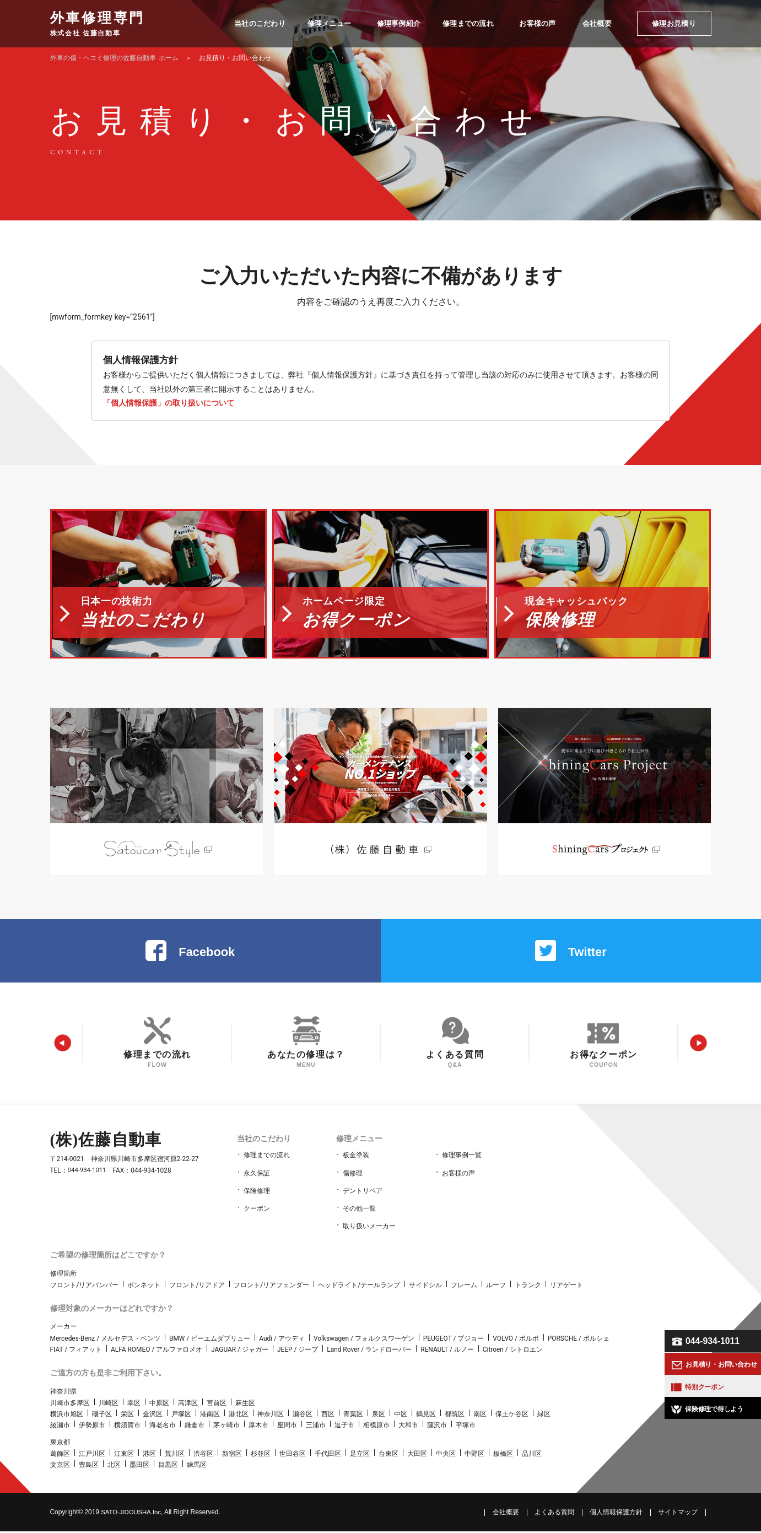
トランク (528, 1287)
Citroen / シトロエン (513, 1351)
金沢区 (153, 1415)
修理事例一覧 (462, 1164)
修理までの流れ (267, 1164)
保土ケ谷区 (511, 1415)
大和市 (408, 1427)
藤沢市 (437, 1427)
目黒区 (168, 1467)
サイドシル (425, 1287)
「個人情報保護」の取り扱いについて (168, 402)
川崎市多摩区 (70, 1404)
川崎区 (108, 1404)
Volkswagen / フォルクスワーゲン (364, 1340)
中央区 (446, 1455)
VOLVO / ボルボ (516, 1340)
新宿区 (232, 1455)
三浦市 (316, 1427)
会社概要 (506, 1514)
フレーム (464, 1287)
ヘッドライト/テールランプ (359, 1287)
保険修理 (257, 1196)
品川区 (532, 1455)
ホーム (114, 58)
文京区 (60, 1467)
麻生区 (245, 1404)
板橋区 (503, 1455)
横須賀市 (127, 1427)
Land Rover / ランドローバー (369, 1351)
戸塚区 (181, 1415)
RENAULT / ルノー (447, 1351)
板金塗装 (356, 1164)
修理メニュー (357, 1147)
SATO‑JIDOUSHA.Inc (132, 1514)
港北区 (239, 1415)
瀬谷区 (302, 1415)
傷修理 (353, 1180)
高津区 (188, 1404)
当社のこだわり (262, 1147)
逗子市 (344, 1427)
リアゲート (566, 1287)
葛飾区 (60, 1455)
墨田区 (139, 1467)
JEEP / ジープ (297, 1351)
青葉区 (353, 1415)
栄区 (127, 1415)
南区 (480, 1415)
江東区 (124, 1455)
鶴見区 (426, 1415)
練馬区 (197, 1467)
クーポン (257, 1212)
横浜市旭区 (66, 1415)
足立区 (360, 1455)
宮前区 (216, 1404)
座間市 (287, 1427)
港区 (149, 1455)
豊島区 (89, 1467)
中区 (400, 1415)
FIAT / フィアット (76, 1351)
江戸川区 (92, 1455)
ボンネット (143, 1287)
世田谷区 (292, 1455)
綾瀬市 (60, 1427)
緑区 (543, 1415)
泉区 (378, 1415)
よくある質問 (554, 1514)
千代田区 (328, 1455)
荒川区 (175, 1455)
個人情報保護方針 (616, 1514)
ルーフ (496, 1287)
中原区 (159, 1404)
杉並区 (261, 1455)
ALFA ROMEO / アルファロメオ (156, 1351)
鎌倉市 (194, 1427)
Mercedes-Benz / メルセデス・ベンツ (105, 1340)
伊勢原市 (92, 1427)
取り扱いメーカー (369, 1228)
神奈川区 (270, 1415)
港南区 (210, 1415)
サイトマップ (678, 1514)
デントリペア (362, 1196)
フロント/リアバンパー (84, 1287)
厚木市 (258, 1427)
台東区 (388, 1455)
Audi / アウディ (282, 1340)
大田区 (417, 1455)
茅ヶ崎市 (226, 1427)
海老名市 (162, 1427)
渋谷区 (203, 1455)
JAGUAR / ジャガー (239, 1351)
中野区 (474, 1455)
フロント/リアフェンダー (271, 1287)
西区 (327, 1415)
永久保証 (257, 1180)
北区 (114, 1467)
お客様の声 (458, 1180)
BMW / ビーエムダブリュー (209, 1340)
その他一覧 (359, 1212)
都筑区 (455, 1415)
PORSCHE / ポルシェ (578, 1340)
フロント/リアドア (197, 1287)
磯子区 (102, 1415)
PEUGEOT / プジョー (453, 1340)
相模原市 (376, 1427)
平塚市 (466, 1427)
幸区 (134, 1404)
